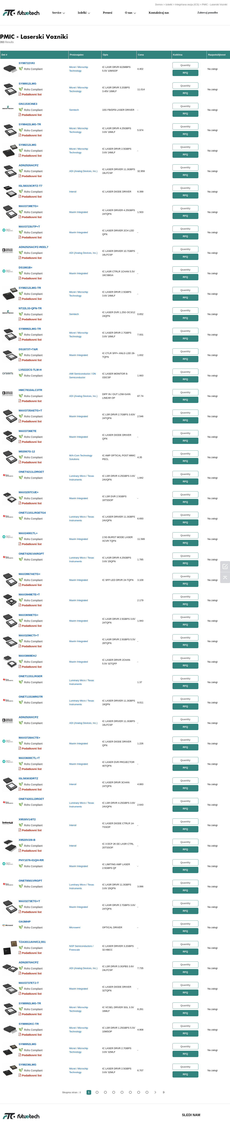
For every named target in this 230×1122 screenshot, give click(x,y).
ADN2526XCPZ (28, 693)
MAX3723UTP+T (29, 220)
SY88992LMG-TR (30, 970)
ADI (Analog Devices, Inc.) (83, 167)
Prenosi (156, 1111)
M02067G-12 (27, 437)
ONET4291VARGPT (31, 535)
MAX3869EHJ (27, 634)
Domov (159, 4)
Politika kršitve (40, 1111)
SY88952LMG (27, 1009)
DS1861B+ (25, 259)
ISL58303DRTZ (28, 753)
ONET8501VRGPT (30, 851)
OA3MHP (25, 891)
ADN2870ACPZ (28, 930)
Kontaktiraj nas (159, 12)
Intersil (72, 186)
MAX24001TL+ (28, 516)
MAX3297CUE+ (28, 476)
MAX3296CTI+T (29, 614)
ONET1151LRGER (30, 654)
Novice (139, 1111)
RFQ (185, 72)
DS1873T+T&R (28, 338)
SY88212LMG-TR (30, 279)
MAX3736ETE (27, 417)
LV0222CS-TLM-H (30, 358)
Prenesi (107, 12)
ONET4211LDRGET (31, 457)
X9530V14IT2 (27, 792)
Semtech (74, 107)
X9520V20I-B (27, 812)
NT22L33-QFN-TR (30, 299)
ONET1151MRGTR (31, 674)
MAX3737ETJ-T (29, 950)
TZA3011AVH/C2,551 (32, 911)
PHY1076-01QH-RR (31, 832)
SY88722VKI (27, 62)
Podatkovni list (32, 92)
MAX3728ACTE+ (29, 713)
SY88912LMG (27, 81)
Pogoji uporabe (13, 1111)
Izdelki (168, 4)
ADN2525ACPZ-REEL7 (33, 239)
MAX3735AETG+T (30, 397)
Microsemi (74, 897)
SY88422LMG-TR (30, 121)
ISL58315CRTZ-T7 (30, 180)
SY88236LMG (27, 1029)
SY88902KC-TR (29, 990)
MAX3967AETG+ (29, 555)
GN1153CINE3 (28, 101)
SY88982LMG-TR (30, 318)
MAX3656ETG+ (28, 595)
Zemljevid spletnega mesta (185, 1111)
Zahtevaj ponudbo (207, 12)
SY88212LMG (27, 141)
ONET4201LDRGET (31, 772)
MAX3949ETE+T (29, 575)
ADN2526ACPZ (28, 160)
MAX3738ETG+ (28, 200)
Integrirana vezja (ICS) (187, 4)
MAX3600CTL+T (29, 733)
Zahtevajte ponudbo (71, 1111)
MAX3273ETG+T (29, 871)
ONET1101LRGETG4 (32, 496)
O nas (128, 12)
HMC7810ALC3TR (30, 378)
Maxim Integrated (78, 206)
